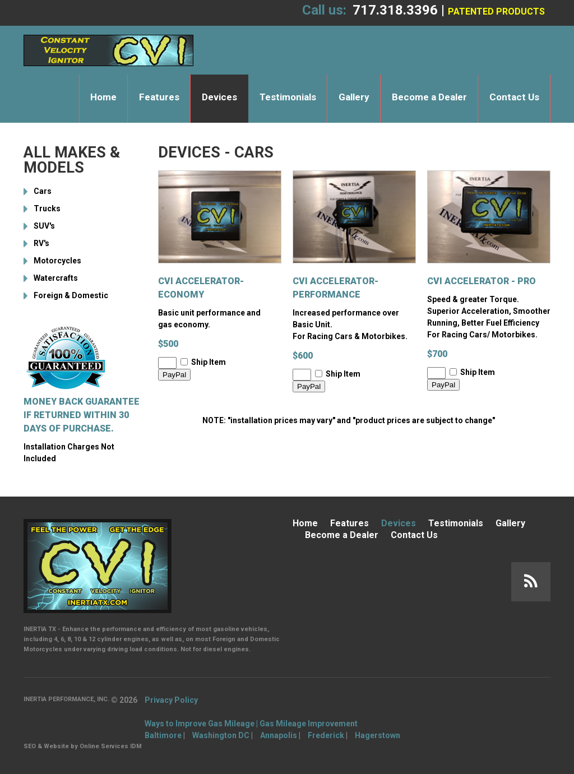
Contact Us (514, 97)
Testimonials (288, 97)
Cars (43, 191)
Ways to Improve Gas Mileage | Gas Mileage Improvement (251, 723)
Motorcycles (57, 260)
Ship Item (208, 362)
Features (159, 97)
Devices (219, 97)
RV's (41, 243)
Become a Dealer (429, 97)
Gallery (354, 97)
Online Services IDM (111, 746)
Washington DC (220, 735)
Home (103, 97)
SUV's (44, 225)
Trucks (47, 208)
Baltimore (163, 735)
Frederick (326, 735)
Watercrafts (56, 278)
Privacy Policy (171, 700)
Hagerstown (377, 735)
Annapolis (278, 735)
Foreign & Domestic (71, 295)
